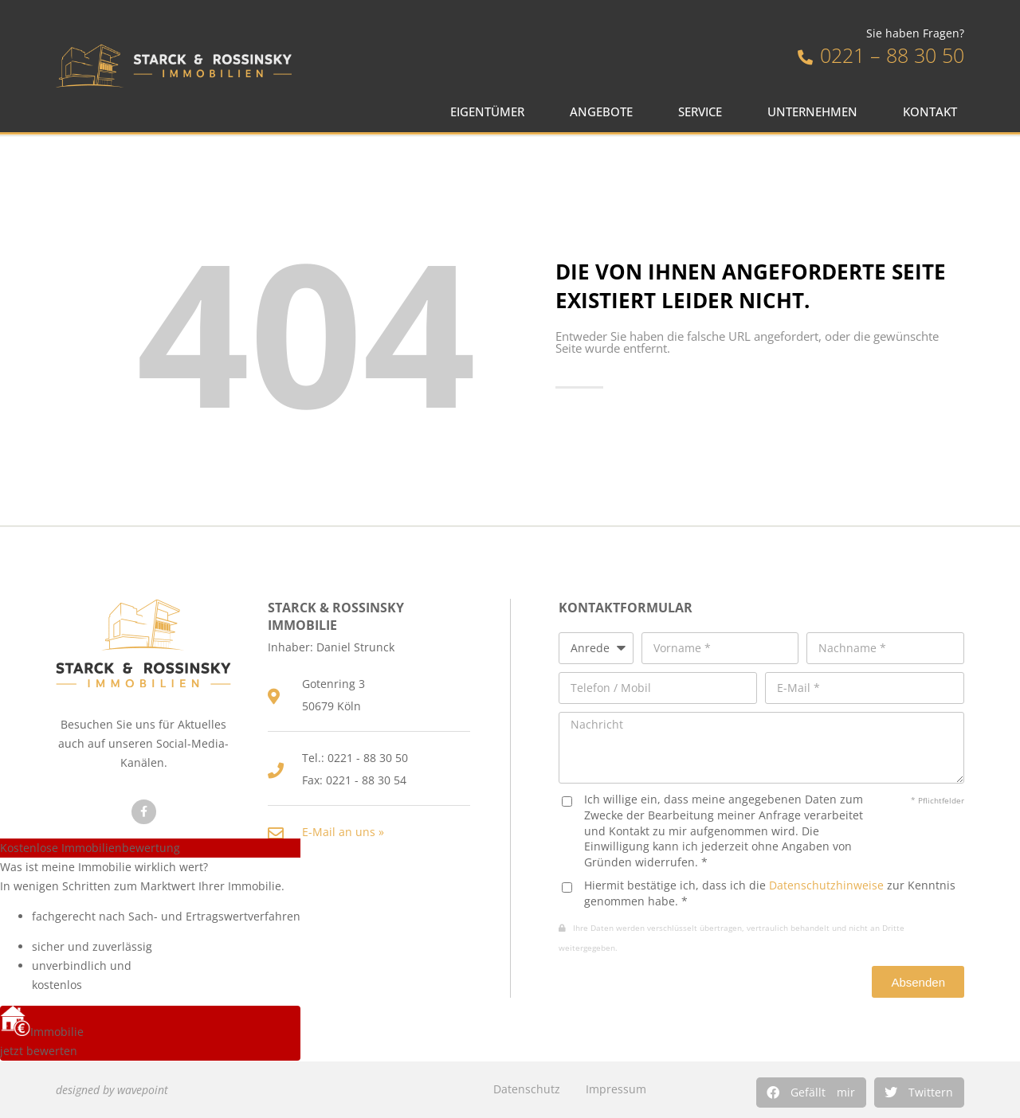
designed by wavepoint (112, 1089)
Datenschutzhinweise (826, 885)
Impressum (616, 1088)
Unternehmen (816, 112)
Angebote (605, 112)
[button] (811, 1092)
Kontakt (934, 112)
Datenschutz (526, 1088)
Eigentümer (491, 112)
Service (704, 112)
